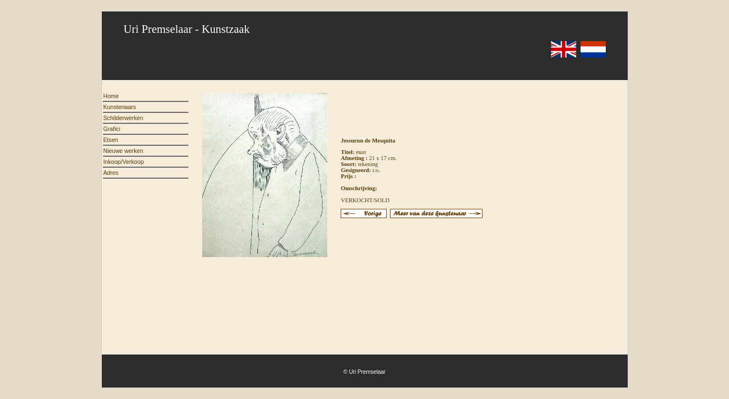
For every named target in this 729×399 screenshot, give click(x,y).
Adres (111, 172)
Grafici (112, 129)
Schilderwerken (123, 118)
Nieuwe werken (123, 150)
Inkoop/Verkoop (124, 161)
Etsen (111, 139)
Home (111, 96)
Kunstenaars (120, 107)
